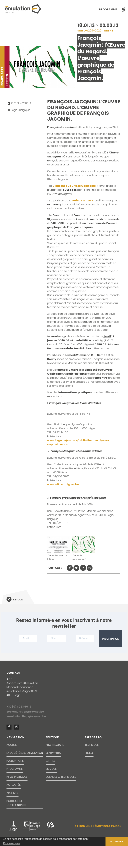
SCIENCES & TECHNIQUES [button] (61, 777)
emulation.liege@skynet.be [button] (26, 716)
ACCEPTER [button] (116, 841)
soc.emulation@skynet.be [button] (25, 712)
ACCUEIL (11, 745)
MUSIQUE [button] (51, 769)
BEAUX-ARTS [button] (53, 753)
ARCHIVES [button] (12, 793)
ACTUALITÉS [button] (13, 785)
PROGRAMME (14, 769)
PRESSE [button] (89, 753)
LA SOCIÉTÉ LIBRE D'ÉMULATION (24, 753)
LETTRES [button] (50, 761)
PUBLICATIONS (15, 761)
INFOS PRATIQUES (17, 777)
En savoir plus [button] (11, 843)
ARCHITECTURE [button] (55, 745)
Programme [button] (108, 9)
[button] (121, 9)
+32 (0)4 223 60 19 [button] (18, 707)
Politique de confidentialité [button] (16, 803)
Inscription (110, 638)
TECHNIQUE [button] (92, 745)
